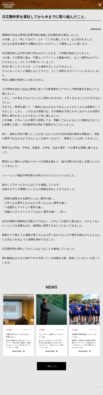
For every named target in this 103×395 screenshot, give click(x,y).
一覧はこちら (51, 373)
